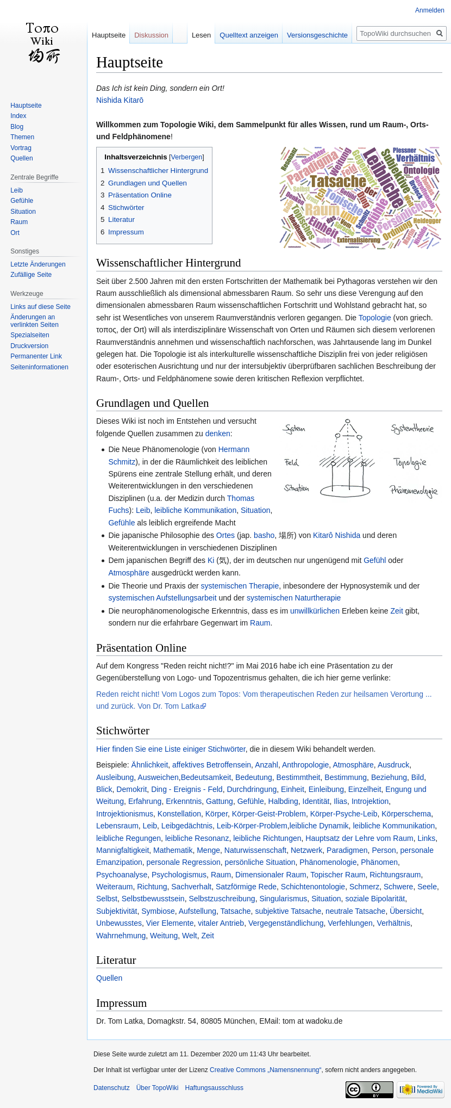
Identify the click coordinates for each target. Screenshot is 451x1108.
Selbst (106, 898)
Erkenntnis (184, 801)
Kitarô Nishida (336, 535)
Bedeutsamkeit (206, 777)
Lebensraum (117, 825)
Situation (255, 510)
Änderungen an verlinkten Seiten (34, 321)
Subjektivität (116, 911)
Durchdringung (252, 789)
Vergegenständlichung (286, 923)
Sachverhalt (191, 886)
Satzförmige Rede (246, 886)
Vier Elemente (170, 923)
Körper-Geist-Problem (269, 813)
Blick (104, 789)
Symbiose (157, 911)
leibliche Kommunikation (195, 510)
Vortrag (21, 148)
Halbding (283, 801)
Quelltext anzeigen (249, 35)
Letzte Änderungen (37, 264)
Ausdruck (393, 764)
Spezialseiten (29, 335)
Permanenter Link (36, 356)
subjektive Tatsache (288, 911)
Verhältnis (393, 923)
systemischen (224, 585)
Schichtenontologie (313, 886)
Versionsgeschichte (317, 35)
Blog (16, 127)
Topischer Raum (337, 874)
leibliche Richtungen (267, 838)
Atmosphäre (128, 572)
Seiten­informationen (39, 367)
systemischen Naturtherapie (294, 597)
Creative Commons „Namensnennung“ (265, 1070)
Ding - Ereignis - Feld (187, 789)
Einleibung (326, 789)
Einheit (292, 789)
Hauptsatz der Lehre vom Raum (359, 838)
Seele (427, 886)
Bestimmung (345, 777)
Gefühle (121, 522)
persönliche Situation (260, 862)
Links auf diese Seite (40, 307)
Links (427, 838)
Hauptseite (109, 35)
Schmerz (364, 886)
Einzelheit (364, 789)
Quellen (109, 978)
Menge (208, 850)
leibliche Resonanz (197, 838)
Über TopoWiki (157, 1088)
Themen (22, 137)
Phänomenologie (327, 862)
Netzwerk (306, 850)
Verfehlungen (350, 923)
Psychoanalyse (121, 874)
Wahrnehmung (121, 935)
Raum (260, 622)
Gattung (219, 801)
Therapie (264, 585)
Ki (211, 560)
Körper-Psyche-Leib (344, 813)
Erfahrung (144, 801)
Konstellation (179, 813)
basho (264, 535)
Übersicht (406, 911)
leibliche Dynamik (319, 825)
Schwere (398, 886)
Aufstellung (197, 911)
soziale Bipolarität (375, 898)
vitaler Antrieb (221, 923)
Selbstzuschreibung (222, 898)
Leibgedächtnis (186, 825)
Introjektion (370, 801)
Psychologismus (179, 874)
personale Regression (184, 862)
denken (217, 433)
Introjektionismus (124, 813)
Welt (189, 935)
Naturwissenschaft (255, 850)
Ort (15, 233)
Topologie (375, 317)
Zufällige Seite (31, 274)
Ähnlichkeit (149, 764)
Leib (143, 510)
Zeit (396, 610)
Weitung (164, 935)
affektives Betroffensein (211, 764)
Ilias (340, 801)
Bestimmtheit (299, 777)
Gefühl (375, 560)
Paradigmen (347, 850)
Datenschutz (111, 1088)
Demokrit (131, 789)
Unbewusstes (119, 923)
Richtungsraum (395, 874)
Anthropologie (305, 764)
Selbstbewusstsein (153, 898)
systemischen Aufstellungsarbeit (162, 597)
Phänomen (379, 862)
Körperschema (406, 813)
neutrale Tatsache (355, 911)
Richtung (152, 886)
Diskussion (151, 35)
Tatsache (236, 911)
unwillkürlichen (315, 610)
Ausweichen (158, 777)
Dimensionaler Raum (270, 874)
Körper (216, 813)
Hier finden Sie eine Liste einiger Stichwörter (171, 749)
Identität (316, 801)
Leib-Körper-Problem (252, 825)
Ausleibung (115, 777)
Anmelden (429, 10)
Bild (417, 777)
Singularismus (283, 898)
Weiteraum (114, 886)
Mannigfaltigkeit (122, 850)
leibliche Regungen (128, 838)
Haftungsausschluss (214, 1088)
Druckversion (29, 346)
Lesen (201, 35)
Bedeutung (253, 777)
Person (384, 850)
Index (18, 116)
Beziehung (389, 777)
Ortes (225, 535)
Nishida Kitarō (119, 100)
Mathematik (172, 850)
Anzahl (266, 764)
